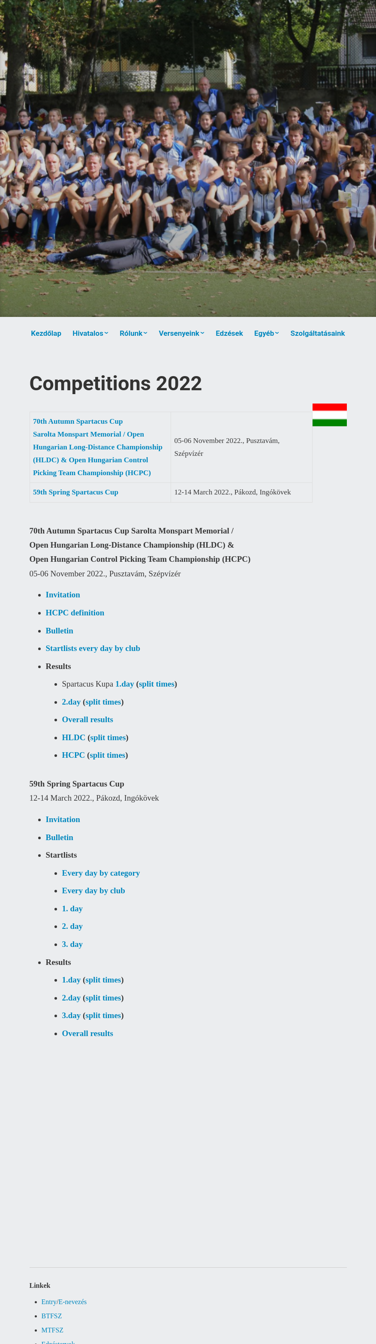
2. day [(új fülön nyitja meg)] (72, 926)
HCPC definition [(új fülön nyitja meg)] (75, 612)
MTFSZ (53, 1330)
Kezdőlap (46, 333)
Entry (49, 1301)
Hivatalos (87, 333)
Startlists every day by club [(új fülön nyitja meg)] (93, 648)
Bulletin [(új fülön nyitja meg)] (59, 630)
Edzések (229, 333)
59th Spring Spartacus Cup (75, 492)
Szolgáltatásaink (318, 333)
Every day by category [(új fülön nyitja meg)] (101, 872)
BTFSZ (52, 1316)
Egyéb (264, 333)
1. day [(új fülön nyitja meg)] (72, 908)
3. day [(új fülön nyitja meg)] (72, 944)
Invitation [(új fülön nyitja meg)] (63, 594)
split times (156, 683)
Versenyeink (179, 333)
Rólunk (131, 333)
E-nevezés (73, 1301)
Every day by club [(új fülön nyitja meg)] (93, 890)
